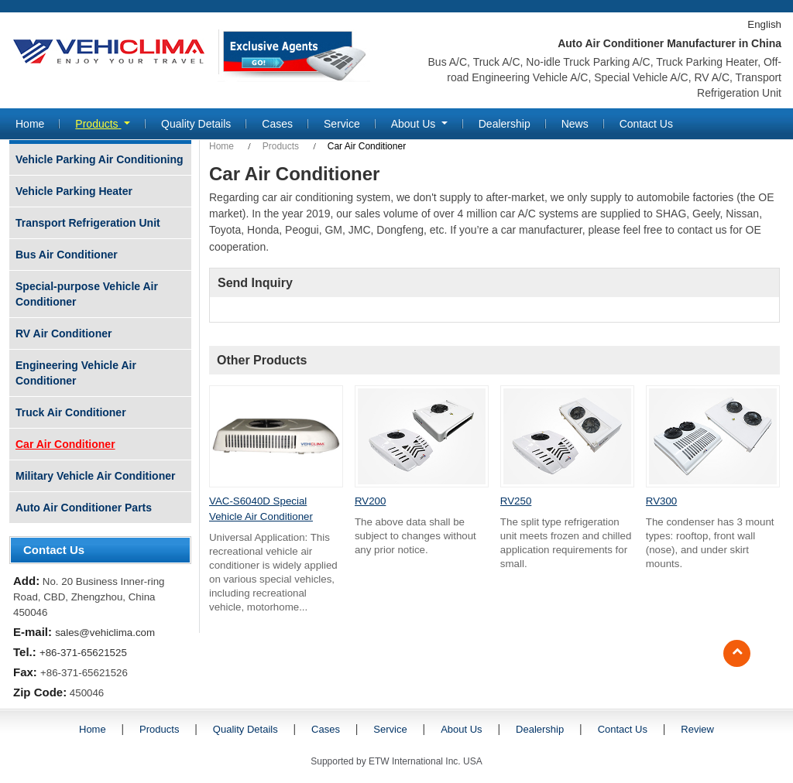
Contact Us (646, 124)
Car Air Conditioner (65, 444)
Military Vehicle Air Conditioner (95, 476)
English (764, 24)
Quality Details (196, 124)
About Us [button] (414, 124)
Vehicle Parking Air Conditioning (99, 159)
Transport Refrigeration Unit (87, 223)
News (575, 124)
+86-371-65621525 (83, 652)
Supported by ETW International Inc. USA (396, 761)
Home (29, 124)
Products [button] (98, 124)
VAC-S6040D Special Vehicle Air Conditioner (261, 508)
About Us (461, 729)
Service (342, 124)
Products (281, 146)
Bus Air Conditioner (66, 254)
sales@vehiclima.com (105, 632)
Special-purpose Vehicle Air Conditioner (86, 294)
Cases (277, 124)
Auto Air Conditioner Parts (83, 507)
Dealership (504, 124)
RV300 (661, 501)
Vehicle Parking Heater (73, 191)
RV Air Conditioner (63, 333)
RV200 (370, 501)
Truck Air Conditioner (70, 412)
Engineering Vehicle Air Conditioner (75, 373)
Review (697, 729)
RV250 (515, 501)
